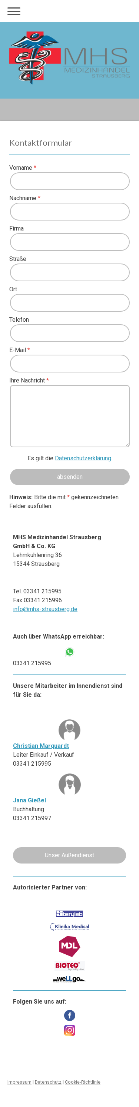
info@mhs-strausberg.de (45, 609)
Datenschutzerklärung (83, 458)
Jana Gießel (29, 800)
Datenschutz (48, 1082)
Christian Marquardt (41, 745)
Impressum (19, 1082)
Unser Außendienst (69, 855)
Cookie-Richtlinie (82, 1082)
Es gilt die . (69, 458)
